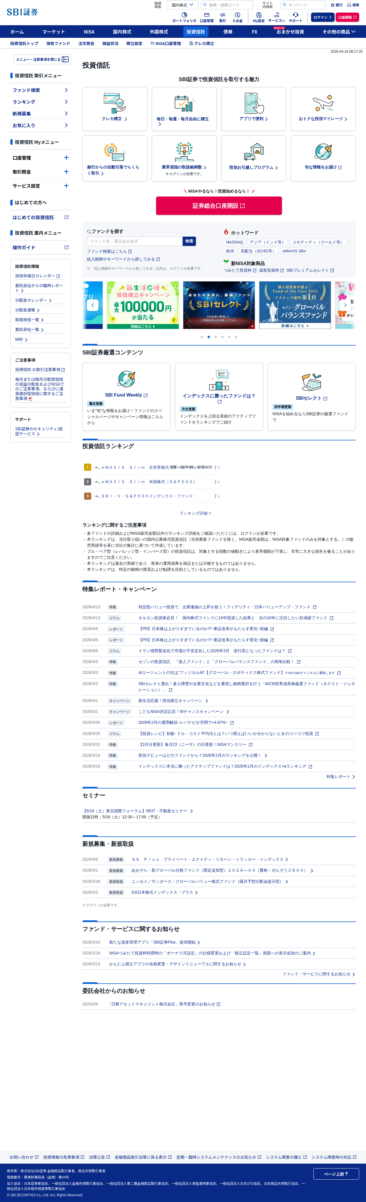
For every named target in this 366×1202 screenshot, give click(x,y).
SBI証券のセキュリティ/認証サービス (39, 431)
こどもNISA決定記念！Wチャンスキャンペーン (184, 711)
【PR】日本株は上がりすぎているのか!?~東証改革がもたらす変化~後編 (206, 640)
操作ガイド (41, 247)
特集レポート (341, 776)
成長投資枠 (271, 270)
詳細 (204, 513)
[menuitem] (337, 5)
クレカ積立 (201, 43)
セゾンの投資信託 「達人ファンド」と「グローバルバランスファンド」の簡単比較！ (219, 661)
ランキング (41, 101)
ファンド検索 (41, 90)
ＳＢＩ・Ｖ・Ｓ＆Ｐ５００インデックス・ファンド (147, 496)
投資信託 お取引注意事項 (40, 369)
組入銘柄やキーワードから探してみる (123, 259)
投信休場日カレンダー (37, 276)
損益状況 (110, 43)
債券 (228, 31)
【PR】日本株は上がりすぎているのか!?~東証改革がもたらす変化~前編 (206, 628)
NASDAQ (234, 242)
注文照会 (86, 43)
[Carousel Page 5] (229, 337)
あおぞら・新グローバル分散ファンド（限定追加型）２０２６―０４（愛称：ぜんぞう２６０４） (223, 870)
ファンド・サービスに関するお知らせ (319, 974)
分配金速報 (27, 310)
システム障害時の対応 (334, 1157)
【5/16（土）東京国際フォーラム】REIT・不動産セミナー (138, 811)
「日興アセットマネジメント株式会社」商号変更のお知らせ (163, 1004)
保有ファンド (58, 43)
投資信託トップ (24, 43)
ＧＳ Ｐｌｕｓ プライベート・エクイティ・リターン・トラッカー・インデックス (210, 859)
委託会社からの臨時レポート (39, 288)
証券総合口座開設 (219, 206)
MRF (21, 339)
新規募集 (41, 113)
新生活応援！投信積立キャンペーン (173, 700)
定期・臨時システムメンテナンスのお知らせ (218, 1157)
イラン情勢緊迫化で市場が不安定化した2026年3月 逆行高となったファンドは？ (215, 650)
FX (254, 31)
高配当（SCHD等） (258, 251)
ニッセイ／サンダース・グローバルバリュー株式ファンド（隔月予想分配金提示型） (210, 881)
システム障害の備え (286, 1157)
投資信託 (196, 31)
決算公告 (99, 1157)
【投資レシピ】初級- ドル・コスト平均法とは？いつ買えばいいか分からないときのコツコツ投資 (228, 733)
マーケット (53, 31)
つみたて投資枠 (240, 270)
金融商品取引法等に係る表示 (143, 1157)
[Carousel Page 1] (202, 337)
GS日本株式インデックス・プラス (165, 892)
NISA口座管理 (165, 43)
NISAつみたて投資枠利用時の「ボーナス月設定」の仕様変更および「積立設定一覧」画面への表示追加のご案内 (212, 953)
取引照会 (41, 171)
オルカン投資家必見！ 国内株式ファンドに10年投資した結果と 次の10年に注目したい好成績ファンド (236, 617)
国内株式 (122, 31)
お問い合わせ (24, 1157)
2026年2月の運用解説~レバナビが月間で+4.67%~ (186, 722)
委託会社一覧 (29, 329)
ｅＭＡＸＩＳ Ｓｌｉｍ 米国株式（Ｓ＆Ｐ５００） (149, 481)
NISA (89, 31)
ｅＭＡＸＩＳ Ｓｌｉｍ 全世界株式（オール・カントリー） (157, 467)
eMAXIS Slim (294, 251)
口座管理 (41, 157)
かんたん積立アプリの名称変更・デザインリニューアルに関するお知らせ (177, 964)
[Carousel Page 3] (215, 337)
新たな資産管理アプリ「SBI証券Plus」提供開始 (155, 942)
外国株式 (159, 31)
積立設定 (134, 43)
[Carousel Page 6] (236, 337)
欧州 (230, 251)
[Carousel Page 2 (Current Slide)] (209, 337)
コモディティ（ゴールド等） (318, 242)
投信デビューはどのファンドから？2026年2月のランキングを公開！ (203, 755)
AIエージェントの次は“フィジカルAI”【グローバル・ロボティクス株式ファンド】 (239, 672)
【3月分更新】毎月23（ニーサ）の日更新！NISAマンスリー (195, 744)
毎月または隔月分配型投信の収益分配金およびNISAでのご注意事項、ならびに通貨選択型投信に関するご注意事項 (39, 388)
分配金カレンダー (33, 300)
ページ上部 (336, 1174)
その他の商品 (339, 31)
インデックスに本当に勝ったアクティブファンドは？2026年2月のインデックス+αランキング (225, 766)
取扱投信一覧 (29, 319)
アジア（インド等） (268, 242)
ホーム (17, 31)
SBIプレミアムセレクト (310, 270)
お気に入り (41, 125)
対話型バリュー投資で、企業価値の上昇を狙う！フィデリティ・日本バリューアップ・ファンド (227, 607)
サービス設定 (41, 185)
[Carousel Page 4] (222, 337)
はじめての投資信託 (41, 217)
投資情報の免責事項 (63, 1157)
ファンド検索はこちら (109, 251)
